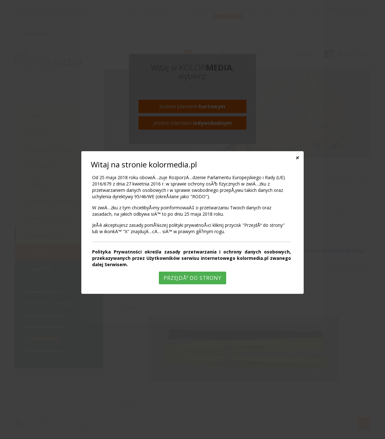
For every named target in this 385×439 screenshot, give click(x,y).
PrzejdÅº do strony (192, 277)
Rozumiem (193, 433)
